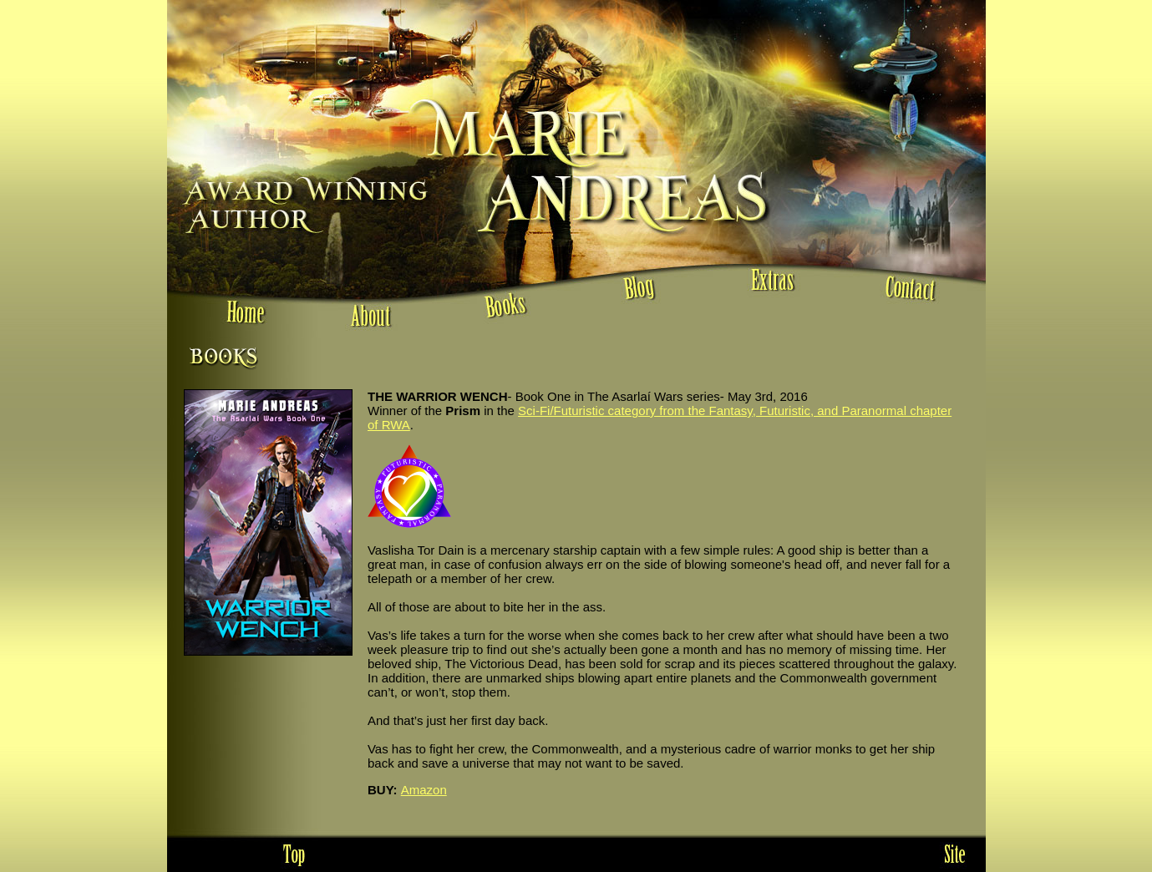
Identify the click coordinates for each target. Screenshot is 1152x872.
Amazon (424, 790)
